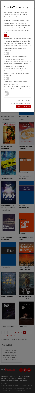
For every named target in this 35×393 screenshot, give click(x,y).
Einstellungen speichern (20, 103)
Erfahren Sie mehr (23, 100)
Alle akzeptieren (24, 106)
